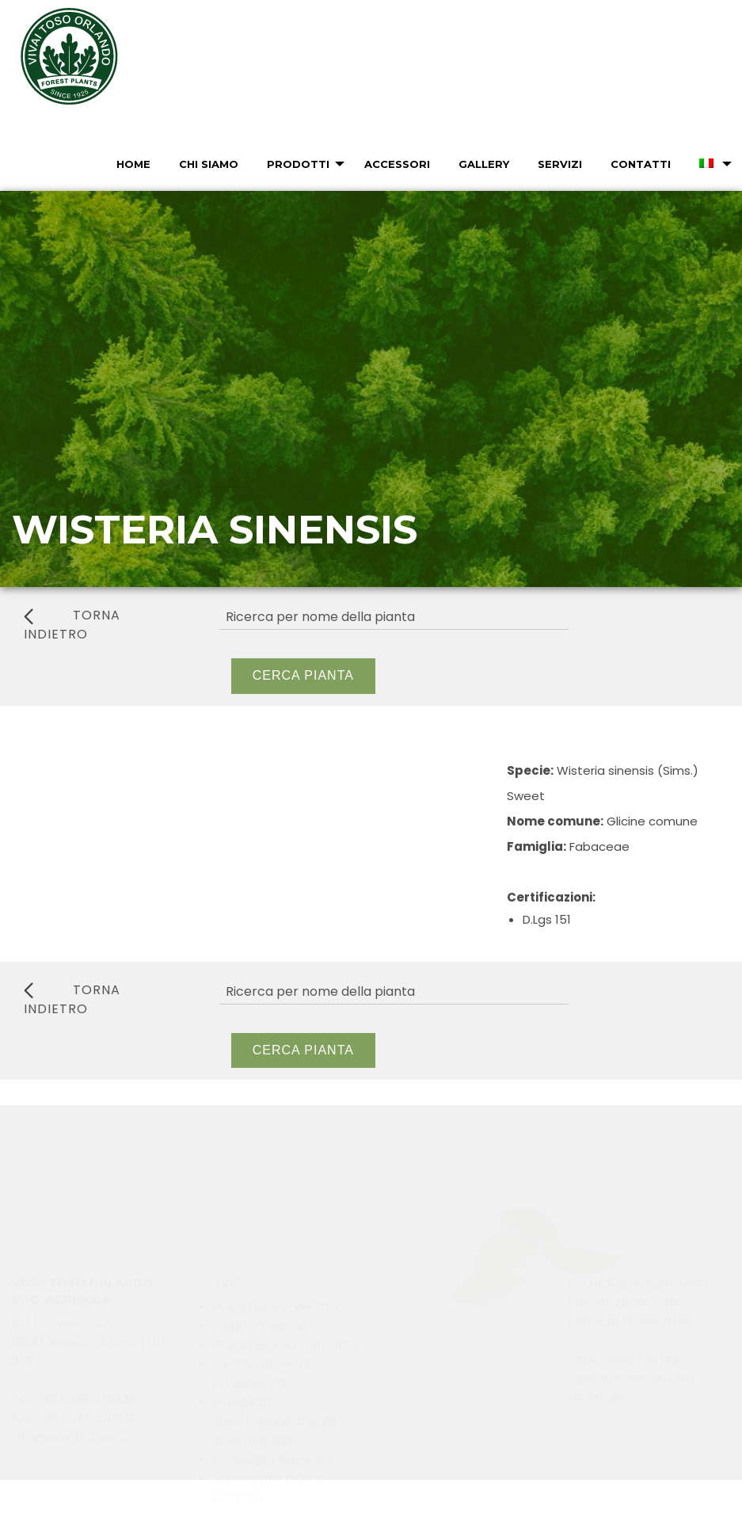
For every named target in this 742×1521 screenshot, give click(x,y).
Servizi (560, 164)
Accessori (397, 164)
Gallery (484, 164)
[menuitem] (132, 164)
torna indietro (72, 624)
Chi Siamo (208, 164)
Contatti (641, 164)
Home (133, 164)
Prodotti (298, 164)
